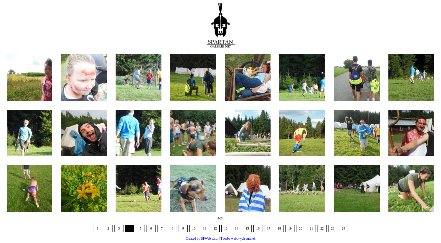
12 (215, 228)
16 (258, 228)
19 (290, 228)
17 (268, 228)
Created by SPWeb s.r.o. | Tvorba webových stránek (220, 238)
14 (236, 228)
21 (311, 228)
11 (204, 228)
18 (279, 228)
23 (332, 228)
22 (322, 228)
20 (300, 228)
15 (247, 228)
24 (343, 228)
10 (193, 228)
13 (226, 228)
